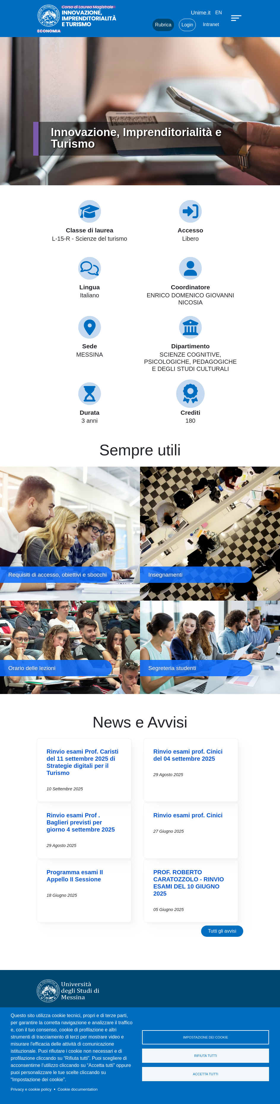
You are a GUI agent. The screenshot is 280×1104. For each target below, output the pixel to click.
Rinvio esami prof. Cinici (187, 815)
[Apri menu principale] (237, 18)
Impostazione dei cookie (205, 1037)
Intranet (211, 24)
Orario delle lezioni (70, 647)
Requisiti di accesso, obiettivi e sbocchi (70, 534)
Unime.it (201, 13)
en (218, 12)
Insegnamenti (210, 534)
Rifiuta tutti (205, 1055)
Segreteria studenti (210, 647)
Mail (140, 25)
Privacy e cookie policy (31, 1089)
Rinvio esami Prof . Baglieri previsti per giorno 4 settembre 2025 (81, 822)
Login (187, 24)
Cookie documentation (78, 1089)
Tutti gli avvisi (222, 931)
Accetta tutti (205, 1074)
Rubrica (163, 24)
